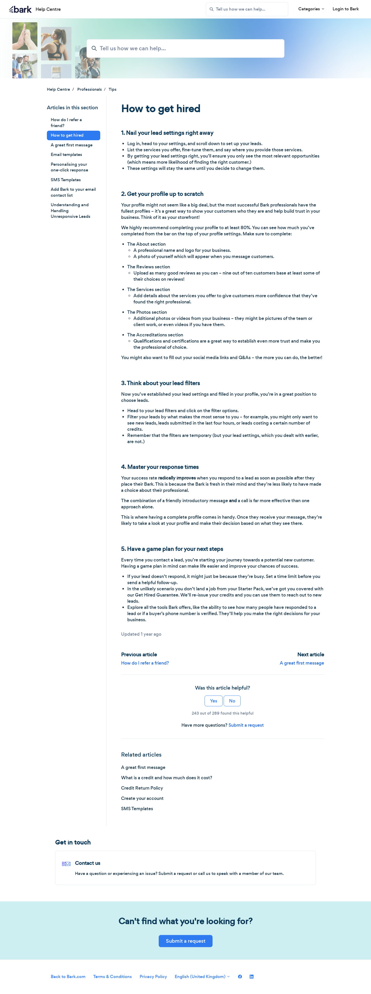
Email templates (66, 155)
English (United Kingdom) (202, 977)
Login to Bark (346, 9)
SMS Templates (137, 809)
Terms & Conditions (112, 977)
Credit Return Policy (142, 788)
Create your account (142, 798)
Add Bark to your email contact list (73, 192)
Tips (112, 89)
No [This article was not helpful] (232, 701)
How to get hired (67, 135)
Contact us (87, 863)
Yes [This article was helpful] (213, 701)
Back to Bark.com (68, 977)
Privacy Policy (153, 977)
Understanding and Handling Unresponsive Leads (70, 210)
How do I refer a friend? (145, 663)
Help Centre (58, 89)
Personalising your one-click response (69, 167)
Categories (311, 9)
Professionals (89, 89)
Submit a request (246, 725)
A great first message (302, 663)
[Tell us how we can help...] (247, 9)
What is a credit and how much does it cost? (166, 778)
